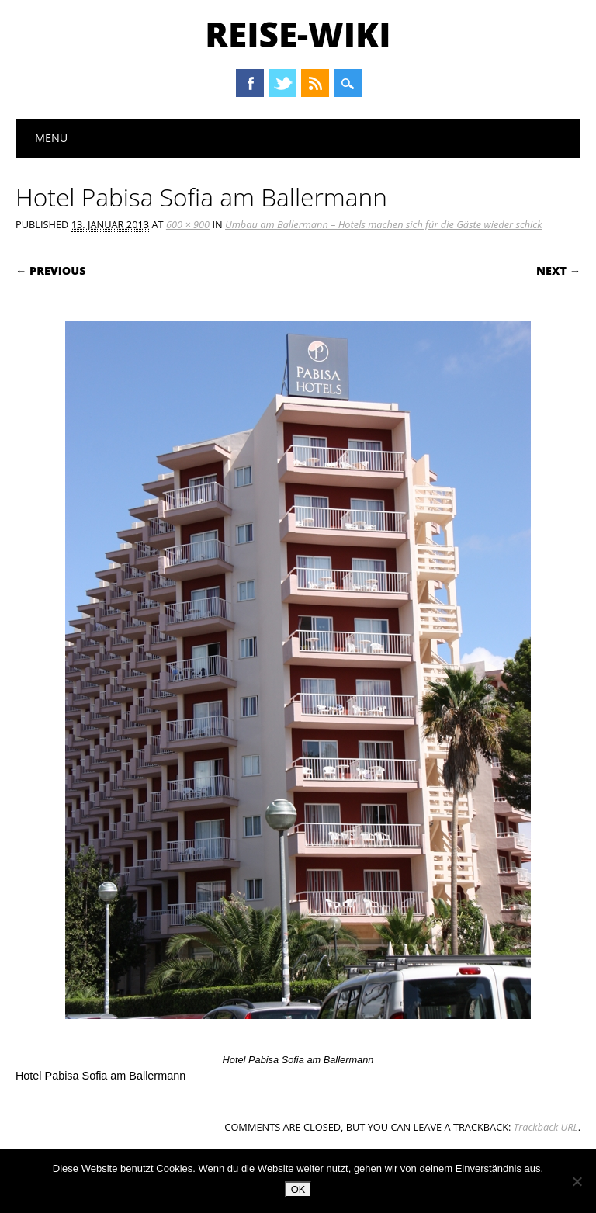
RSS (315, 83)
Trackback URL (546, 1127)
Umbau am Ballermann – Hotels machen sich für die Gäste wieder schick (383, 224)
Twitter (282, 83)
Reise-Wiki (297, 34)
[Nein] (576, 1181)
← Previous (51, 270)
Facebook (250, 83)
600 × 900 (188, 224)
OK (298, 1189)
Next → (558, 270)
